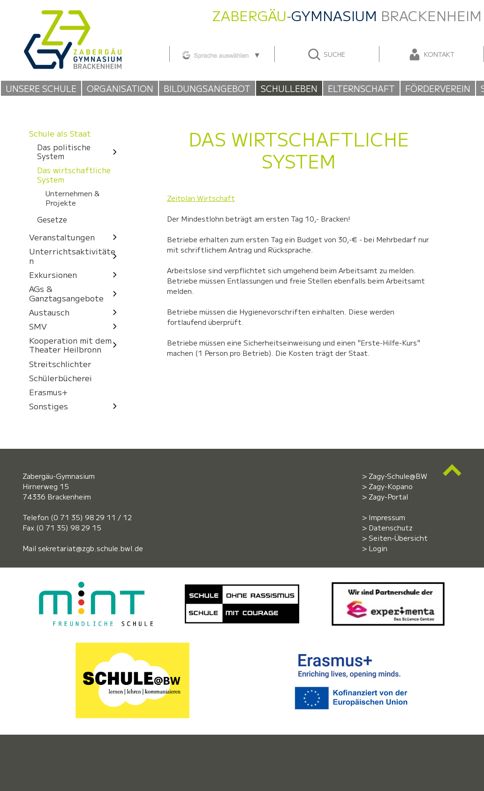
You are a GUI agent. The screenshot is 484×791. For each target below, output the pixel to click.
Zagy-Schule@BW (398, 476)
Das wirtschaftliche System (74, 174)
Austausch (75, 312)
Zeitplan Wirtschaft (201, 198)
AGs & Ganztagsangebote (75, 293)
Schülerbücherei (60, 377)
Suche (326, 54)
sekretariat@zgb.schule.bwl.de (90, 548)
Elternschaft (361, 88)
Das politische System (79, 152)
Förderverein (437, 88)
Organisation (120, 88)
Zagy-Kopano (391, 486)
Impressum (387, 517)
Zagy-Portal (388, 496)
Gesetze (52, 220)
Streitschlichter (60, 363)
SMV (75, 326)
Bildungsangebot (207, 88)
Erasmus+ (48, 391)
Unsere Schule (41, 88)
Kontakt (431, 54)
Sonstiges (75, 405)
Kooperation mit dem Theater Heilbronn (75, 345)
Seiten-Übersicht (398, 538)
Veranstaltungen (75, 236)
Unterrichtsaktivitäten (75, 256)
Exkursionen (75, 274)
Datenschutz (391, 527)
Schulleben (289, 88)
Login (378, 548)
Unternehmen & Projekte (72, 197)
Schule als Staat (60, 133)
